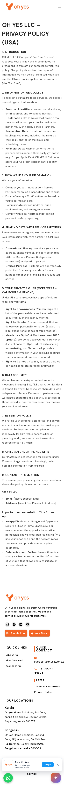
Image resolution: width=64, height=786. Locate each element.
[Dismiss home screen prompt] (57, 764)
